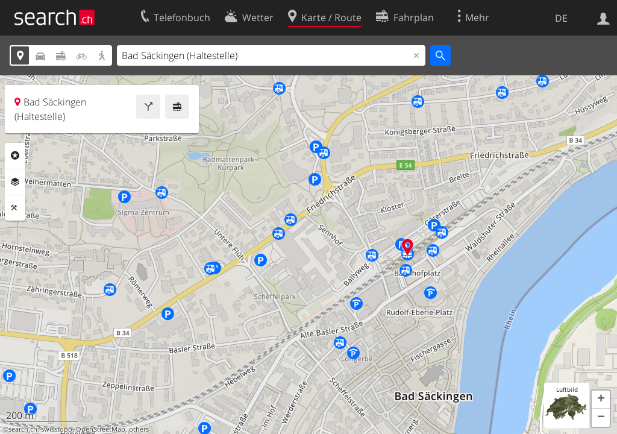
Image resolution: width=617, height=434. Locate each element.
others (139, 429)
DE (561, 18)
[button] (601, 400)
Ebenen (15, 182)
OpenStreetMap (100, 429)
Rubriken (15, 155)
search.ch (22, 429)
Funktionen (15, 208)
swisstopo (56, 429)
